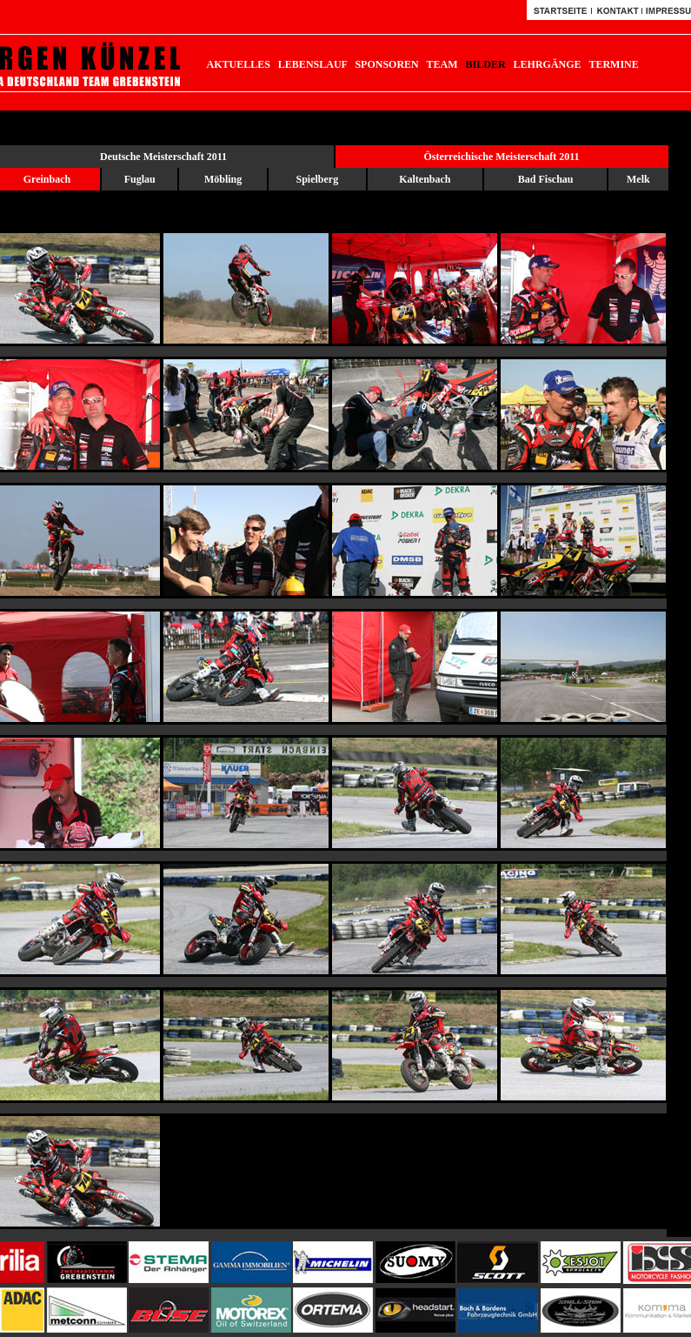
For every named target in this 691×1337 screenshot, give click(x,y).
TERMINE (613, 64)
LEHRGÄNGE (547, 64)
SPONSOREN (386, 64)
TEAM (442, 64)
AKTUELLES (238, 64)
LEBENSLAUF (313, 64)
